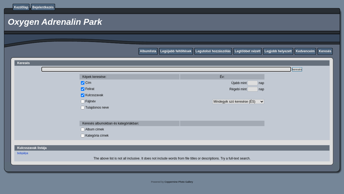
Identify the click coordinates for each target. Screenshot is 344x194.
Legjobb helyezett (278, 51)
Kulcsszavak (94, 95)
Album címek (94, 129)
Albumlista (148, 51)
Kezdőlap (21, 7)
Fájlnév (90, 101)
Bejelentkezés (42, 7)
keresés (297, 69)
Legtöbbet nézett (247, 51)
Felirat (89, 89)
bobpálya (22, 153)
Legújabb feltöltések (176, 51)
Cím (88, 83)
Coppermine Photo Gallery (178, 182)
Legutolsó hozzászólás (213, 51)
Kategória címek (97, 135)
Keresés (325, 51)
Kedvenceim (305, 51)
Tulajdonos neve (97, 107)
